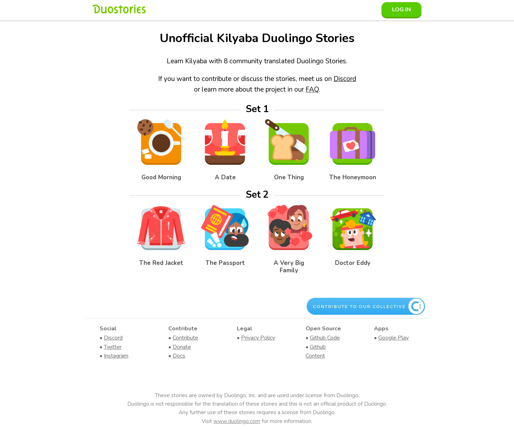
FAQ (312, 89)
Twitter (113, 347)
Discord (345, 78)
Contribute (185, 338)
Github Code (325, 338)
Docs (179, 356)
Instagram (116, 356)
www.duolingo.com (236, 421)
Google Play (393, 338)
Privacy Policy (258, 338)
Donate (182, 347)
